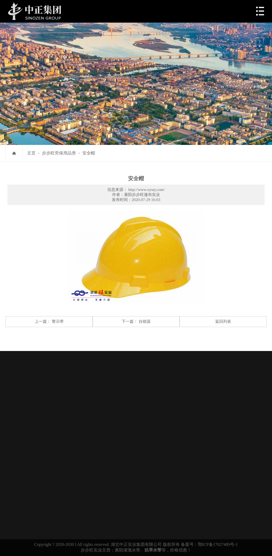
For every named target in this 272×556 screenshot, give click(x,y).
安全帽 (88, 153)
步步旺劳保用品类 (59, 153)
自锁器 (145, 321)
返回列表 (223, 321)
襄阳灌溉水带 (127, 550)
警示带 (58, 321)
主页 (31, 153)
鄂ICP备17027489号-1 (218, 544)
